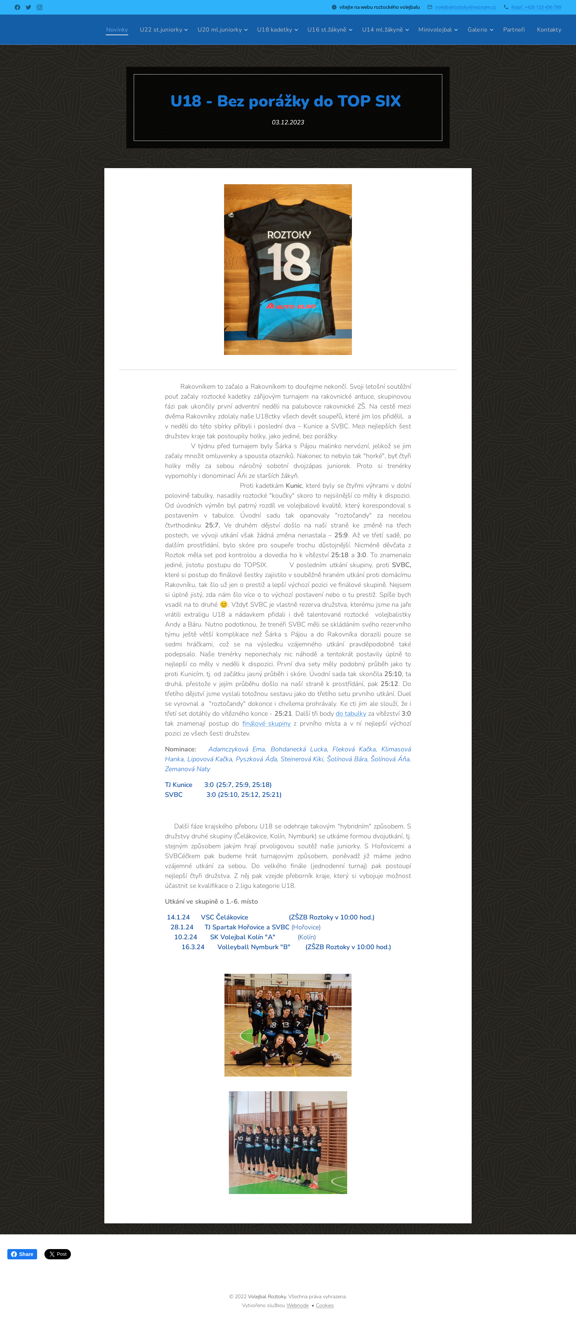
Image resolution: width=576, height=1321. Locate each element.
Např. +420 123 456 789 (536, 7)
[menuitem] (99, 30)
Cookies (325, 1305)
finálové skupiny (266, 723)
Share (22, 1254)
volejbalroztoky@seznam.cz (465, 7)
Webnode (298, 1305)
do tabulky (351, 713)
